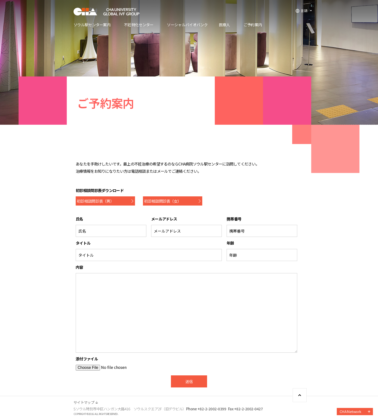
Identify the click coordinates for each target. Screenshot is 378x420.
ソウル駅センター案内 (92, 25)
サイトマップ (84, 402)
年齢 (230, 243)
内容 (79, 267)
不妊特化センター (138, 25)
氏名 (79, 219)
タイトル (83, 243)
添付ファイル (87, 359)
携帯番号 (234, 219)
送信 (189, 381)
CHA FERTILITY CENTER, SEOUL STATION (110, 11)
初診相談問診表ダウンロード (100, 190)
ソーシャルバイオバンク (187, 25)
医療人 (224, 25)
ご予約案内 (252, 25)
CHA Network (350, 411)
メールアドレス (164, 219)
